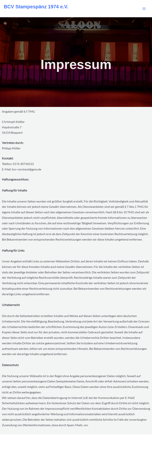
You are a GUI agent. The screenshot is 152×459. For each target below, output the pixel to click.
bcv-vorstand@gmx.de (26, 169)
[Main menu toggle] (144, 9)
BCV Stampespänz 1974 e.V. (36, 6)
